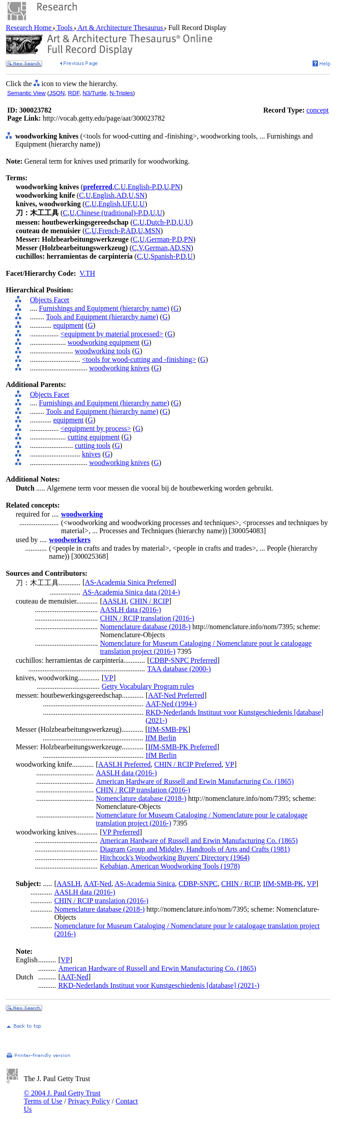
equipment (68, 325)
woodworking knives (119, 368)
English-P (141, 187)
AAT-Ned (98, 883)
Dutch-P (158, 222)
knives (91, 454)
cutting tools (93, 445)
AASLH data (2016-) (130, 609)
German (156, 248)
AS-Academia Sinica (144, 883)
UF (126, 204)
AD (121, 195)
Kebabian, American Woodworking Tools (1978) (170, 866)
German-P (161, 239)
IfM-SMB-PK (168, 729)
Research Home (29, 27)
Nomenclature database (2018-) (145, 626)
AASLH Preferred (124, 764)
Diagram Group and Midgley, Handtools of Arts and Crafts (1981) (195, 849)
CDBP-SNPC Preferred (184, 660)
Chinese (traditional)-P (109, 213)
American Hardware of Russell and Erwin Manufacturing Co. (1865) (195, 781)
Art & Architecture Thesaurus (120, 27)
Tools (64, 27)
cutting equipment (94, 437)
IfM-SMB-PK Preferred (182, 747)
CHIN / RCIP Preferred (188, 764)
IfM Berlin (160, 738)
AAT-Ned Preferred (176, 695)
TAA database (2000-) (179, 669)
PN (175, 187)
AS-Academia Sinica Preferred (129, 582)
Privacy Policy (89, 1101)
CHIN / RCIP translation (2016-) (147, 618)
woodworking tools (102, 351)
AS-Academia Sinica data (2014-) (131, 592)
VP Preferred (120, 832)
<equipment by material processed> (112, 334)
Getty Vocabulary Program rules (148, 686)
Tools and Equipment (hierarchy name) (102, 317)
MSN (153, 231)
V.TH (87, 273)
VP (108, 678)
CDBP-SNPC (198, 883)
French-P (111, 231)
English (104, 195)
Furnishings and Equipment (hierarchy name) (104, 308)
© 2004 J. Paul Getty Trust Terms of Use (62, 1097)
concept (317, 110)
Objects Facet (50, 300)
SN (139, 195)
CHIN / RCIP (149, 601)
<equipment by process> (96, 428)
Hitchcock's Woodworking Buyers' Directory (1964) (175, 857)
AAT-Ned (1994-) (171, 704)
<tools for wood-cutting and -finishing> (139, 359)
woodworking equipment (103, 342)
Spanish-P (164, 256)
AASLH (114, 601)
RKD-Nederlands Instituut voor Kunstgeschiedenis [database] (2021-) (158, 985)
